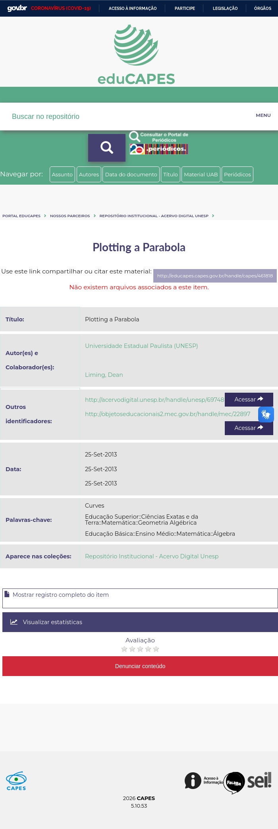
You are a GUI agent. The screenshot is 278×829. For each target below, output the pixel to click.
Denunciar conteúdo (140, 666)
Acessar (249, 399)
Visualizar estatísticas (46, 622)
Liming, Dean (104, 374)
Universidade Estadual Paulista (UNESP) (141, 346)
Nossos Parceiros (70, 216)
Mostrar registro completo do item (56, 594)
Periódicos (237, 174)
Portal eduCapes (21, 216)
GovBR (17, 8)
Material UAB (201, 174)
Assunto (62, 174)
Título (170, 174)
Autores (89, 174)
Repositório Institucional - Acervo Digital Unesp (154, 216)
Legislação (225, 8)
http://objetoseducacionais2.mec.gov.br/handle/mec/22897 (167, 414)
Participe (185, 8)
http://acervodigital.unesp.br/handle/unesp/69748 (154, 399)
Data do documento (131, 174)
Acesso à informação (133, 8)
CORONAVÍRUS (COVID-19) (61, 8)
